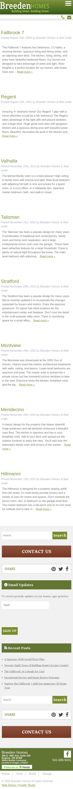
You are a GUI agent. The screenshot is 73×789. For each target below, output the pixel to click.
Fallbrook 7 (12, 32)
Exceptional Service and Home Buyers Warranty (32, 677)
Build (32, 773)
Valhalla (9, 161)
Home (6, 773)
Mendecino (12, 409)
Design (47, 773)
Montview (11, 345)
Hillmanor (11, 473)
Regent (8, 96)
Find (19, 773)
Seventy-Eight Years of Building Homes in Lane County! (36, 665)
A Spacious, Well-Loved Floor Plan (24, 659)
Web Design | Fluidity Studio (18, 785)
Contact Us (36, 551)
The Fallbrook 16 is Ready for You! (24, 671)
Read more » (25, 71)
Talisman (10, 217)
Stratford (10, 281)
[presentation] (27, 618)
